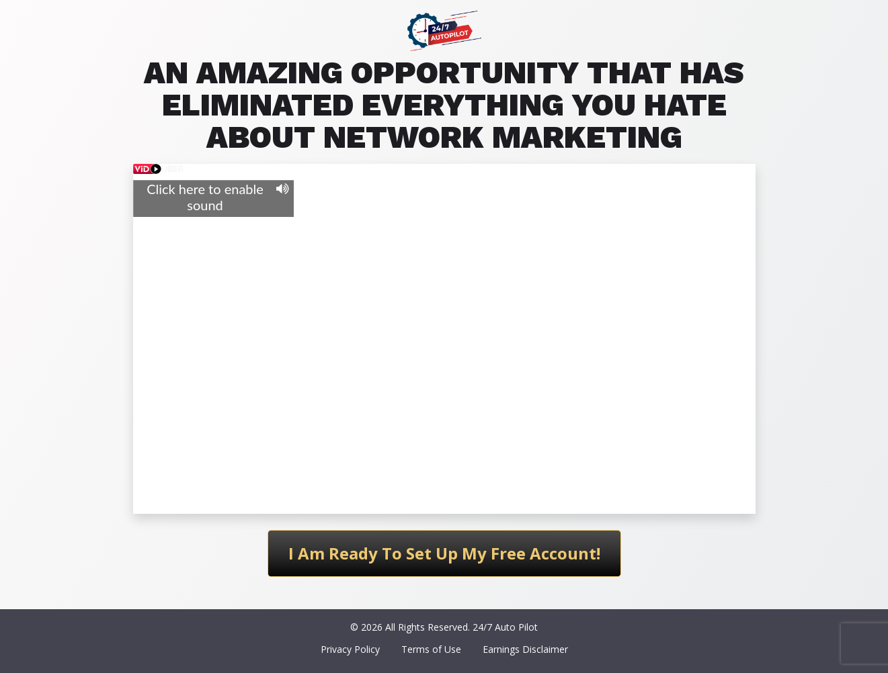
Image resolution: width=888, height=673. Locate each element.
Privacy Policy (350, 649)
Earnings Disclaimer (525, 649)
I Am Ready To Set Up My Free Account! (444, 553)
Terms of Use (431, 649)
